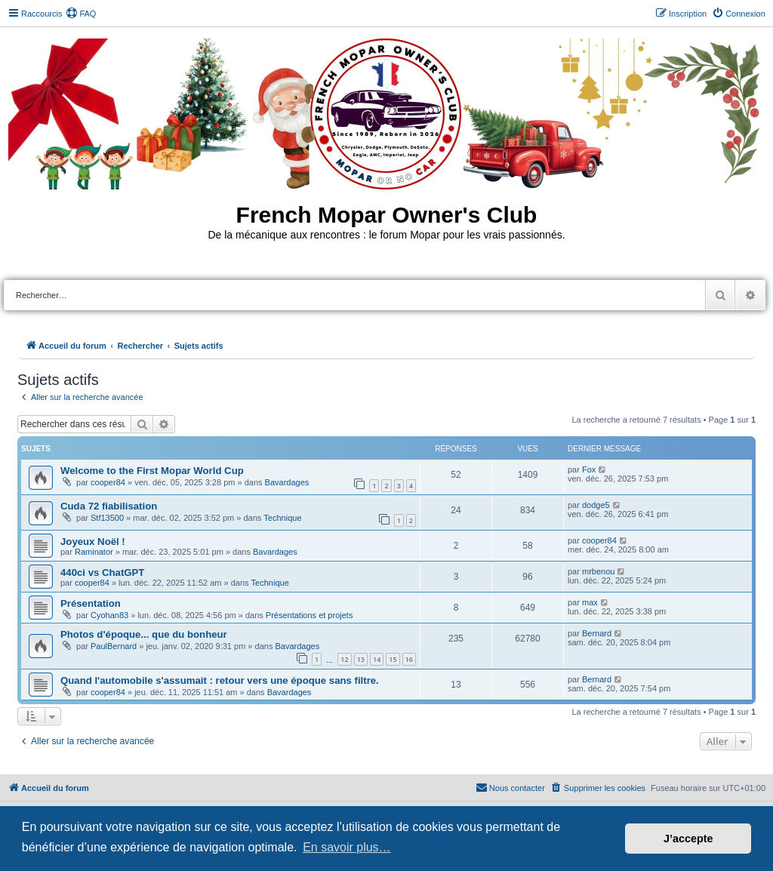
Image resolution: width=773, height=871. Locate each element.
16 (409, 659)
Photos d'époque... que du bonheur (143, 634)
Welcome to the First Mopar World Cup (152, 470)
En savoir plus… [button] (347, 847)
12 (344, 659)
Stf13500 (107, 517)
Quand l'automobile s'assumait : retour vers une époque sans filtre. (219, 680)
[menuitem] (81, 14)
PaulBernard (114, 646)
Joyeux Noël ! (92, 541)
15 (392, 659)
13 (361, 659)
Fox (589, 469)
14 (376, 659)
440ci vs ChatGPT (102, 572)
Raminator (94, 551)
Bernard (596, 633)
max (590, 602)
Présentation (90, 603)
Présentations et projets (309, 615)
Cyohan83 (109, 615)
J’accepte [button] (688, 839)
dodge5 (596, 504)
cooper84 (108, 482)
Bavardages (287, 482)
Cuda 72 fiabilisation (108, 506)
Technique (282, 517)
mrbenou (598, 571)
